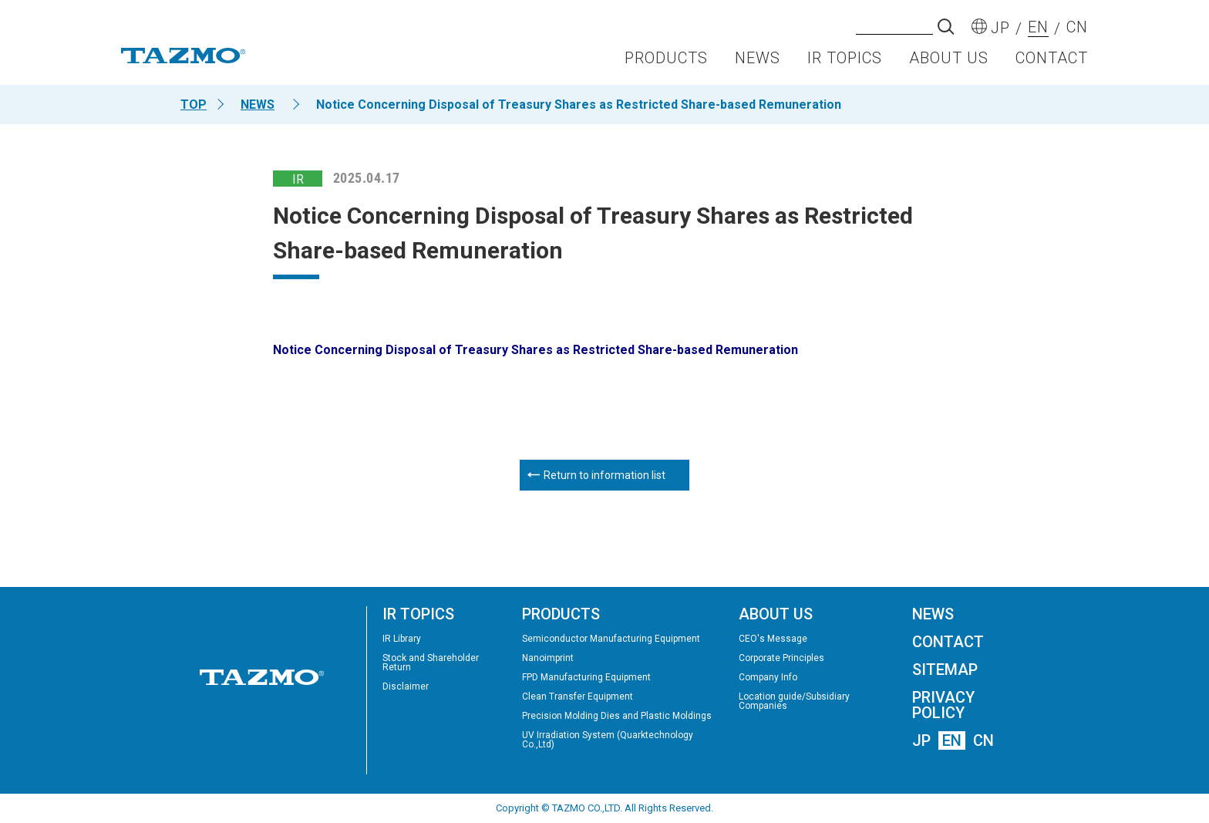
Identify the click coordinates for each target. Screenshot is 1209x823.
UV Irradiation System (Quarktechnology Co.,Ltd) (607, 740)
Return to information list (604, 475)
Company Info (768, 677)
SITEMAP (945, 669)
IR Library (401, 638)
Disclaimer (405, 686)
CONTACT (1051, 58)
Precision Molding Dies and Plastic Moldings (617, 715)
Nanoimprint (548, 658)
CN (983, 740)
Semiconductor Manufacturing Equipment (611, 638)
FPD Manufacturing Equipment (586, 677)
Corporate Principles (781, 658)
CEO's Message (773, 638)
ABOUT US (948, 58)
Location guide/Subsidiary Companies (794, 701)
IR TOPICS (844, 58)
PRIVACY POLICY (943, 705)
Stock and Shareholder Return (430, 663)
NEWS (757, 58)
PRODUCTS (666, 58)
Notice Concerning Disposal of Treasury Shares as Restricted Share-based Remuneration (535, 349)
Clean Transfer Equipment (577, 696)
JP (921, 740)
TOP (193, 104)
